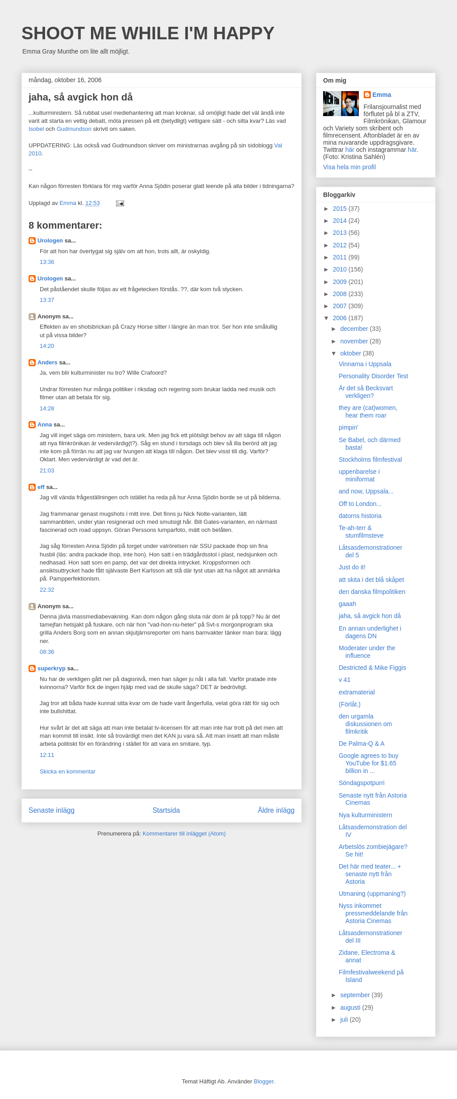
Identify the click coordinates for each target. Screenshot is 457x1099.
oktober (351, 353)
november (355, 341)
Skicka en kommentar (68, 771)
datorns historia (360, 515)
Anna (44, 424)
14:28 (47, 408)
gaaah (347, 603)
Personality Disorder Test (373, 376)
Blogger (264, 1081)
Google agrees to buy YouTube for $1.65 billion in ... (369, 763)
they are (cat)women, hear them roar (368, 411)
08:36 (47, 651)
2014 (341, 220)
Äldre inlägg (276, 810)
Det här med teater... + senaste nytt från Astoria (370, 874)
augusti (351, 1007)
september (355, 995)
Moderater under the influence (367, 651)
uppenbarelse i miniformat (359, 475)
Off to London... (360, 503)
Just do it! (352, 567)
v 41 (344, 679)
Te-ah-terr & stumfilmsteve (361, 531)
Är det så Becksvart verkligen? (366, 391)
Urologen (50, 240)
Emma (382, 94)
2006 (341, 318)
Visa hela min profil (349, 167)
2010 (341, 269)
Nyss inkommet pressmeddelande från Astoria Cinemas (373, 913)
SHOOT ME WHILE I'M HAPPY (147, 33)
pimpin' (348, 427)
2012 (341, 245)
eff (41, 487)
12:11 (47, 755)
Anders (47, 362)
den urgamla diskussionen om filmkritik (365, 724)
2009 (341, 281)
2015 (341, 208)
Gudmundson (74, 128)
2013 (341, 232)
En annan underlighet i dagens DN (370, 632)
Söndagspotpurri (362, 782)
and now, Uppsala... (366, 491)
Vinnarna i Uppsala (365, 364)
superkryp (51, 668)
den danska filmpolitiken (372, 591)
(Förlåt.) (350, 704)
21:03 (47, 470)
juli (344, 1019)
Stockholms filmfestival (370, 459)
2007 (341, 305)
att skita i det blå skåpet (371, 579)
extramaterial (357, 692)
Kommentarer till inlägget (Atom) (183, 833)
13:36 (47, 262)
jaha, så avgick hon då (370, 615)
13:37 (47, 300)
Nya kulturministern (365, 815)
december (355, 328)
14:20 (47, 346)
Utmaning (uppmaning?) (372, 893)
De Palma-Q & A (362, 743)
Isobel (36, 128)
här (349, 149)
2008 (341, 293)
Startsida (166, 810)
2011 (341, 257)
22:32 (47, 589)
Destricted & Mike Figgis (372, 667)
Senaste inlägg (52, 810)
